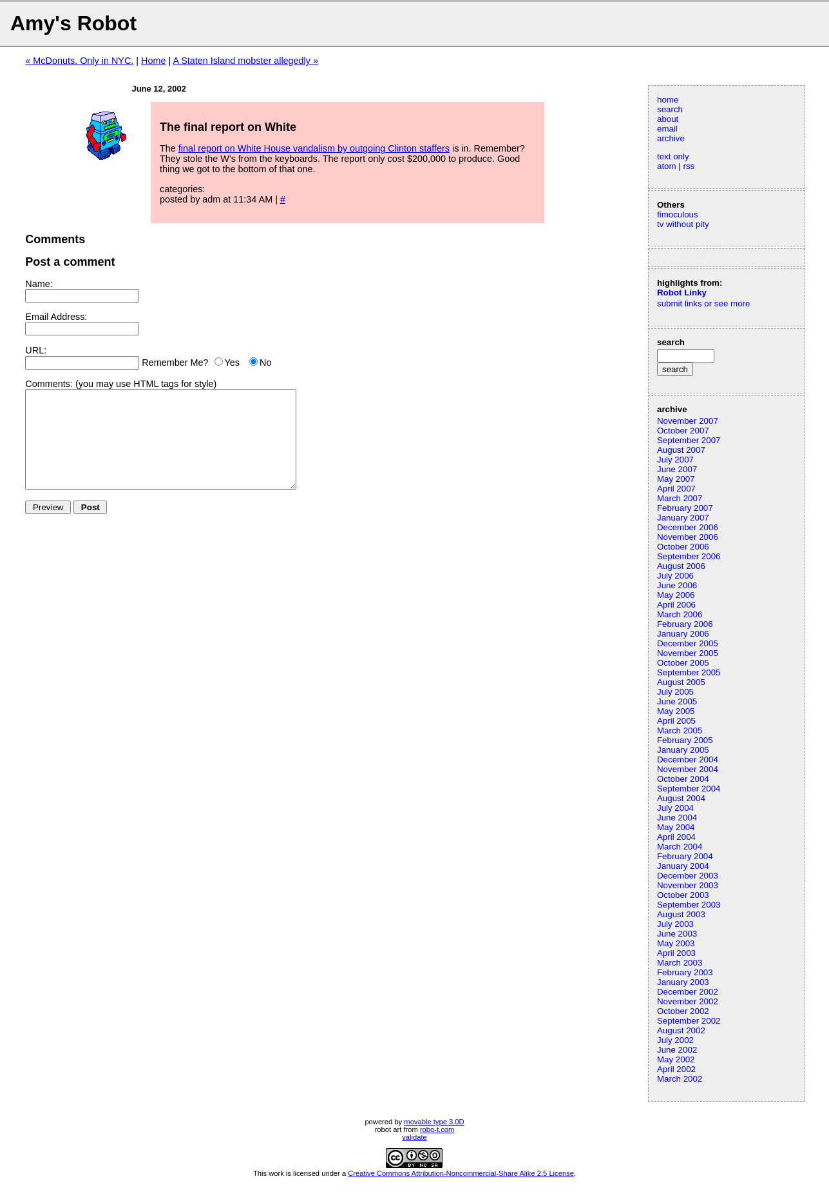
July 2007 (675, 459)
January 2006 (683, 634)
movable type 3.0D (434, 1122)
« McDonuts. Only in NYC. (79, 60)
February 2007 (685, 508)
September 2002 (689, 1021)
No (265, 362)
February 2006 (685, 624)
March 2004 (679, 846)
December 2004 (687, 759)
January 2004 (683, 866)
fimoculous (677, 214)
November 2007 (687, 421)
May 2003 (676, 943)
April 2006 (676, 605)
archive (671, 138)
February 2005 (685, 740)
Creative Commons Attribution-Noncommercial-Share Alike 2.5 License (461, 1173)
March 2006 (679, 614)
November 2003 (687, 885)
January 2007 (683, 517)
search (670, 109)
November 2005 (687, 653)
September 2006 (689, 556)
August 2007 (681, 450)
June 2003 (677, 934)
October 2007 (683, 430)
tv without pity (683, 224)
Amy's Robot (73, 23)
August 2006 (681, 566)
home (667, 99)
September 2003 (689, 904)
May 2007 (676, 479)
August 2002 (681, 1030)
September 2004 (689, 788)
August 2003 (681, 914)
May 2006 (676, 595)
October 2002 (683, 1011)
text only (673, 156)
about (667, 119)
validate (414, 1137)
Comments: (49, 384)
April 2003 (676, 953)
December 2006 (687, 527)
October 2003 (683, 895)
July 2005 (675, 692)
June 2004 (677, 817)
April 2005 (676, 721)
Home (153, 60)
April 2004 (676, 837)
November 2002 (687, 1001)
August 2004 (681, 798)
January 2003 (683, 982)
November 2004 (687, 769)
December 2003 (687, 875)
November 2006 (687, 537)
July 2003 (675, 924)
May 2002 (676, 1059)
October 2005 (683, 663)
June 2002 (677, 1050)
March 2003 (679, 963)
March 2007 (679, 498)
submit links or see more (703, 303)
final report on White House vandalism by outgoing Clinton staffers (314, 148)
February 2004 (685, 856)
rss (688, 166)
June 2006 (677, 585)
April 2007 (676, 488)
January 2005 (683, 750)
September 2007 (689, 440)
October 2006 (683, 546)
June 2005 (677, 701)
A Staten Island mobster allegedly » (245, 60)
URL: (35, 350)
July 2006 (675, 576)
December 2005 (687, 643)
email (667, 129)
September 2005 (689, 672)
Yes (232, 362)
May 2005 (676, 711)
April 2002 (676, 1069)
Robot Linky (682, 292)
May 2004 (676, 827)
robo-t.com (437, 1129)
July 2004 (675, 808)
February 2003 (685, 972)
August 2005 (681, 682)
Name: (38, 284)
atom (666, 166)
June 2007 (677, 469)
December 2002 (687, 992)
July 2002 (675, 1040)
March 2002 (679, 1079)
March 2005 (679, 730)
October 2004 (683, 779)
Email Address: (56, 317)
